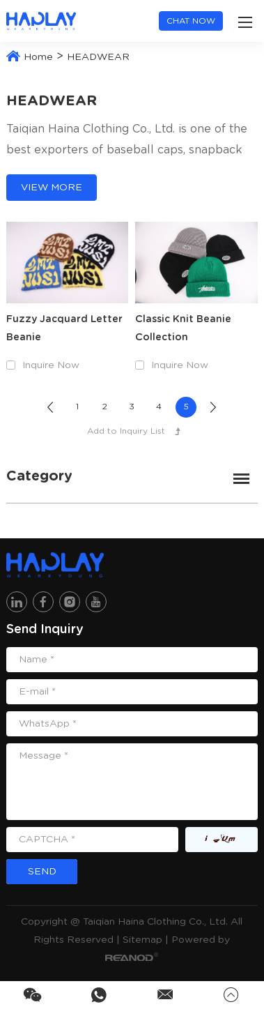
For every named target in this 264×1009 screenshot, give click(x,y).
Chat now (190, 21)
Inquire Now (50, 365)
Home (38, 57)
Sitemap (142, 940)
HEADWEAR (98, 57)
